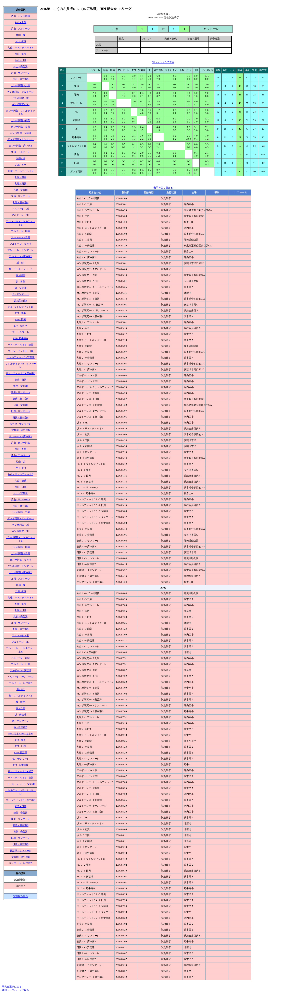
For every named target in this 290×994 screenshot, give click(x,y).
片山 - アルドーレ (20, 28)
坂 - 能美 (20, 275)
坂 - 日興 (20, 281)
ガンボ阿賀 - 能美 (20, 120)
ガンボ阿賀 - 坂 (20, 98)
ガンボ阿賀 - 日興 (20, 126)
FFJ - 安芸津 (20, 325)
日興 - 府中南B (20, 417)
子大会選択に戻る (12, 986)
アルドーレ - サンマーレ (20, 250)
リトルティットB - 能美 (20, 344)
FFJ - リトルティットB (20, 306)
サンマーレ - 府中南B (20, 436)
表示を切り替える (163, 187)
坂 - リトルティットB (20, 269)
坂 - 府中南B (20, 300)
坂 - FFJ (20, 262)
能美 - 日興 (20, 379)
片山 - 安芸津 (20, 66)
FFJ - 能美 (20, 313)
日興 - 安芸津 (20, 405)
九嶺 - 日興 (20, 183)
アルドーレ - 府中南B (20, 256)
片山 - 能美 (20, 53)
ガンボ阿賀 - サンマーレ (20, 139)
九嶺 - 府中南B (20, 202)
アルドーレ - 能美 (20, 231)
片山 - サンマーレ (20, 72)
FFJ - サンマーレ (20, 332)
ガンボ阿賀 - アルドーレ (20, 91)
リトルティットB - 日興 (20, 351)
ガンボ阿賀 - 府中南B (20, 145)
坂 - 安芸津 (20, 287)
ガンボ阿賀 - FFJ (20, 104)
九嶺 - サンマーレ (20, 196)
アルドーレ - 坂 (20, 208)
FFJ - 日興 (20, 319)
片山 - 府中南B (20, 79)
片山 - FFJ (20, 41)
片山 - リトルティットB (20, 47)
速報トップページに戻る (15, 990)
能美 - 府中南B (20, 398)
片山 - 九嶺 (20, 22)
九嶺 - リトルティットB (20, 170)
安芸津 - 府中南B (20, 430)
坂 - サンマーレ (20, 294)
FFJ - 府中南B (20, 338)
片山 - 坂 (20, 35)
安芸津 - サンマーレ (20, 423)
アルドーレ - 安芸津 (20, 243)
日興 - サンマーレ (20, 411)
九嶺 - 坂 (20, 158)
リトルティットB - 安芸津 (21, 357)
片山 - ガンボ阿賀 (20, 16)
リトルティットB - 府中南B (20, 373)
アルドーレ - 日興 (20, 237)
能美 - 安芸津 (20, 386)
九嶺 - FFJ (20, 164)
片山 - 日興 (20, 60)
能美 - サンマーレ (20, 392)
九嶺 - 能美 (20, 177)
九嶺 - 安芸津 (20, 189)
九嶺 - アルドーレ (20, 152)
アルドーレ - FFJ (20, 215)
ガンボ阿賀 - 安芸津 (20, 133)
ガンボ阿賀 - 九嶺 (20, 85)
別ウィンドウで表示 (163, 62)
